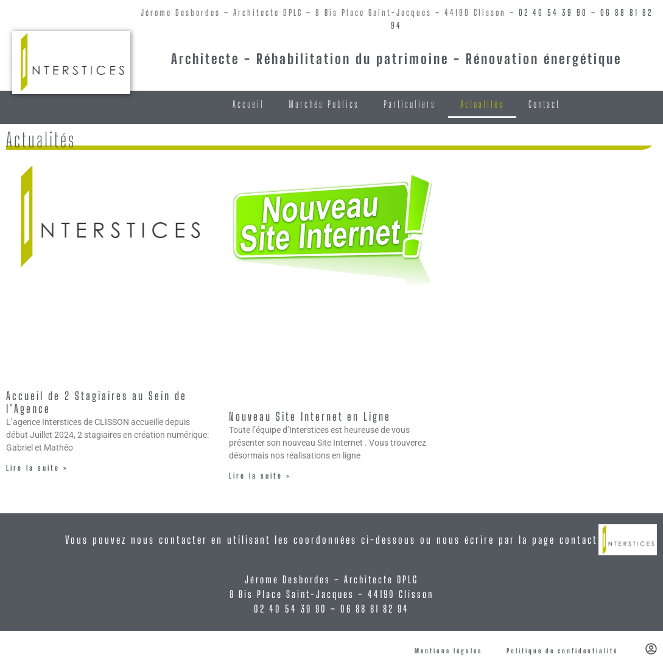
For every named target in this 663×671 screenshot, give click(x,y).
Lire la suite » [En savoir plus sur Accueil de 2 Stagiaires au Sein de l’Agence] (37, 468)
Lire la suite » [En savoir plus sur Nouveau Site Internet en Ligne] (259, 475)
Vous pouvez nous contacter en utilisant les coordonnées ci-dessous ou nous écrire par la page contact (331, 539)
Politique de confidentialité (562, 651)
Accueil (248, 104)
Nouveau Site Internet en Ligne (310, 416)
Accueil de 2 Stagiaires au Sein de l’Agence (96, 402)
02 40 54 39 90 (553, 12)
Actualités (482, 104)
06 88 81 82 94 (374, 608)
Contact (544, 104)
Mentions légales (448, 651)
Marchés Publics (324, 104)
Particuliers (410, 104)
